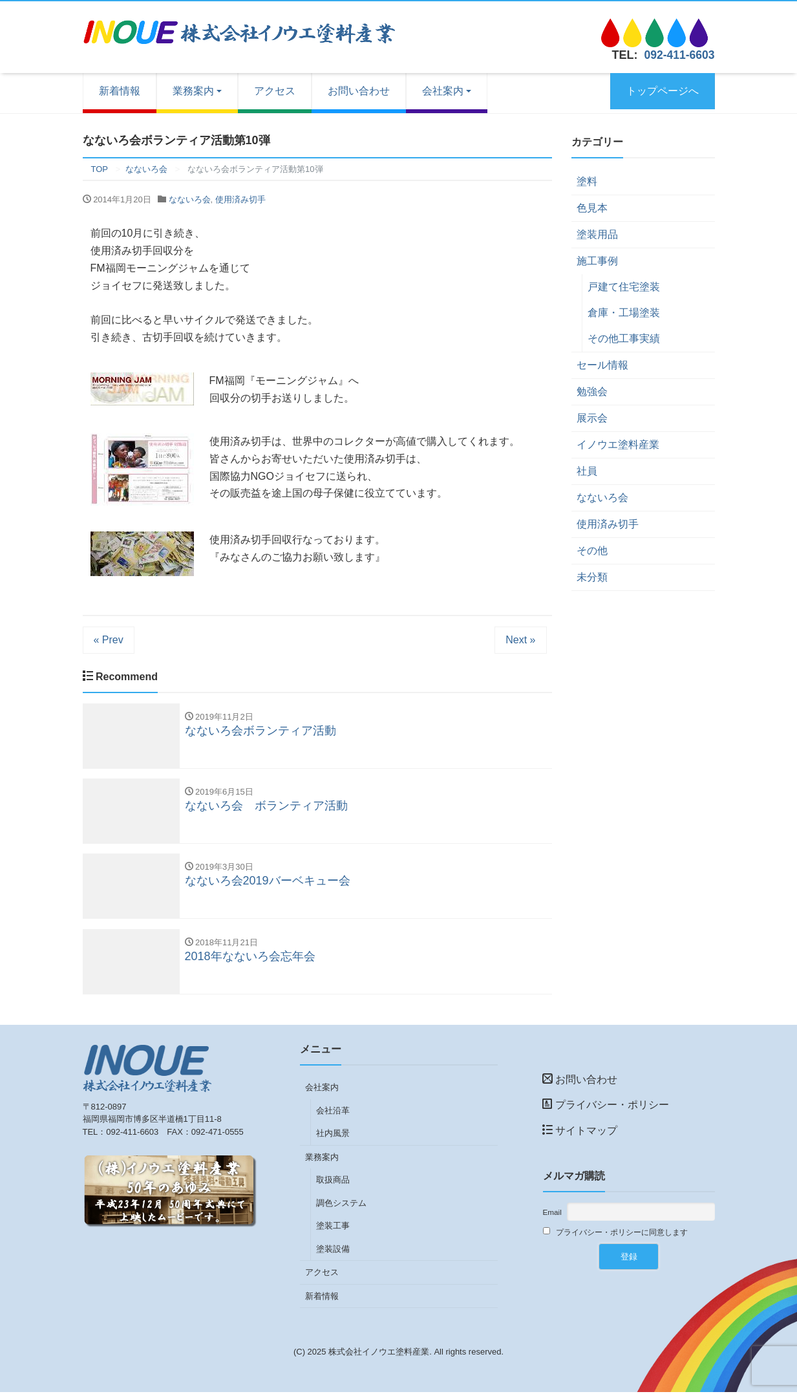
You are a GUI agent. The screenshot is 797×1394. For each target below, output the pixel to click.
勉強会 (592, 391)
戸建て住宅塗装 (624, 286)
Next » (520, 639)
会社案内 (442, 90)
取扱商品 (333, 1181)
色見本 (592, 207)
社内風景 (333, 1135)
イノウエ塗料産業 (618, 444)
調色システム (341, 1205)
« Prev (108, 639)
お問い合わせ (359, 90)
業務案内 (193, 90)
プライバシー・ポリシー (605, 1106)
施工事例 (597, 260)
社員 (587, 471)
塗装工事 (333, 1227)
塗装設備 (333, 1251)
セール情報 (602, 364)
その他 (592, 550)
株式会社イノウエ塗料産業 (378, 1353)
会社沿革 (333, 1112)
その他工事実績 (624, 338)
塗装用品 (597, 234)
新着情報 (119, 90)
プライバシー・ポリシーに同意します (615, 1233)
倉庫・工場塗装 (624, 312)
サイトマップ (579, 1132)
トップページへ (662, 90)
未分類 (592, 577)
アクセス (274, 90)
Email (552, 1214)
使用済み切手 (240, 199)
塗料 (587, 181)
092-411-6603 (678, 54)
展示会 (592, 418)
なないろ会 (190, 199)
